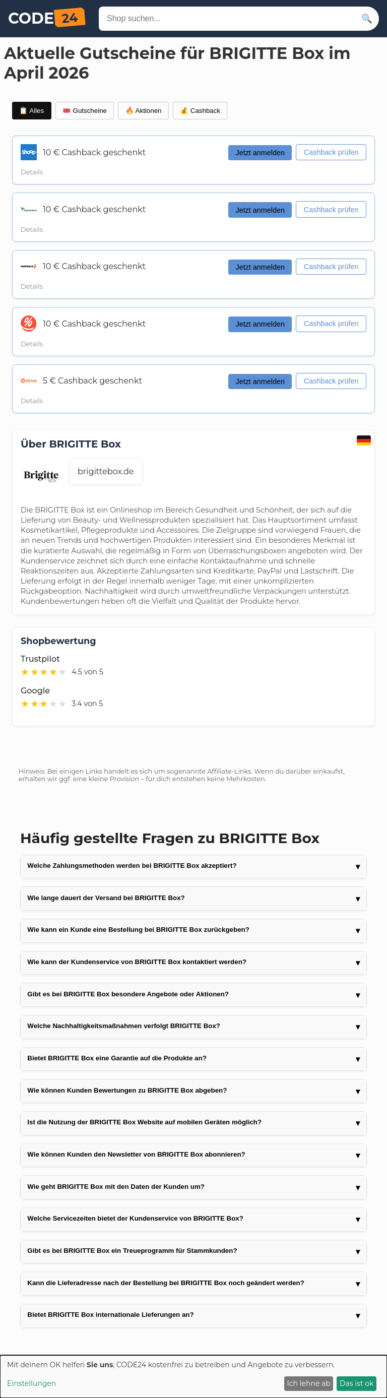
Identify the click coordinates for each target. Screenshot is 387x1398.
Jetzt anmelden (260, 153)
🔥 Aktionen (143, 110)
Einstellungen (31, 1383)
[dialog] (193, 1376)
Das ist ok (356, 1383)
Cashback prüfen (331, 152)
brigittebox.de (106, 471)
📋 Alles (31, 110)
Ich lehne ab (309, 1383)
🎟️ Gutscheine (84, 110)
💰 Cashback (200, 110)
